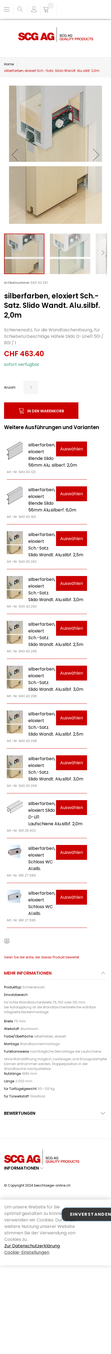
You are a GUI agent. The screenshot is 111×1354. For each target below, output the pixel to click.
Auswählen (71, 449)
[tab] (55, 974)
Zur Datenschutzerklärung (32, 1246)
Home (9, 64)
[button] (15, 155)
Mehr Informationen (27, 973)
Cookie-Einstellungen (26, 1252)
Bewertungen (19, 1113)
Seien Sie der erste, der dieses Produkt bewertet (41, 957)
